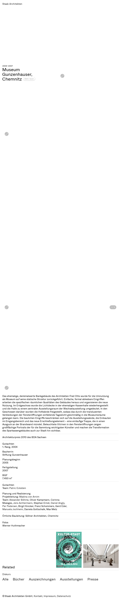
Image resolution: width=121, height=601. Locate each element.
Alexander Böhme (19, 500)
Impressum (50, 596)
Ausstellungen (71, 579)
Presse (92, 579)
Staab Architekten (12, 4)
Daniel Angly (57, 503)
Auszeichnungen (42, 579)
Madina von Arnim (29, 496)
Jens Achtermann (22, 503)
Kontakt (38, 596)
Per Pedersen (9, 506)
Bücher (18, 579)
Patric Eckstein (17, 488)
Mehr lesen (29, 78)
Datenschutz (64, 596)
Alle (5, 579)
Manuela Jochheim (12, 509)
